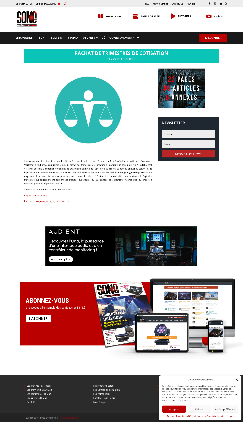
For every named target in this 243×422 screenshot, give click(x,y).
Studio (73, 38)
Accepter (174, 409)
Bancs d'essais (151, 16)
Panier (191, 4)
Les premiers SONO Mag (39, 389)
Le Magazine (24, 38)
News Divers (129, 58)
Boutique (177, 4)
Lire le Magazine (46, 4)
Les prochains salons (104, 385)
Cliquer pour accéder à (35, 195)
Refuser (199, 409)
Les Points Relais (101, 393)
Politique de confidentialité (179, 416)
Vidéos (218, 16)
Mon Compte (160, 4)
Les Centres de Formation (106, 389)
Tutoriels (184, 16)
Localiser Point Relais (104, 397)
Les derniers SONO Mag (38, 393)
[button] (236, 379)
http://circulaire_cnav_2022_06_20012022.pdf (46, 201)
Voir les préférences (226, 409)
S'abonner (213, 38)
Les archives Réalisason (38, 385)
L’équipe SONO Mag (36, 397)
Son (41, 38)
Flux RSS (30, 402)
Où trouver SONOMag (117, 38)
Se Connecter (24, 4)
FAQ (147, 4)
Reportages (113, 16)
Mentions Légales (225, 416)
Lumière (56, 38)
